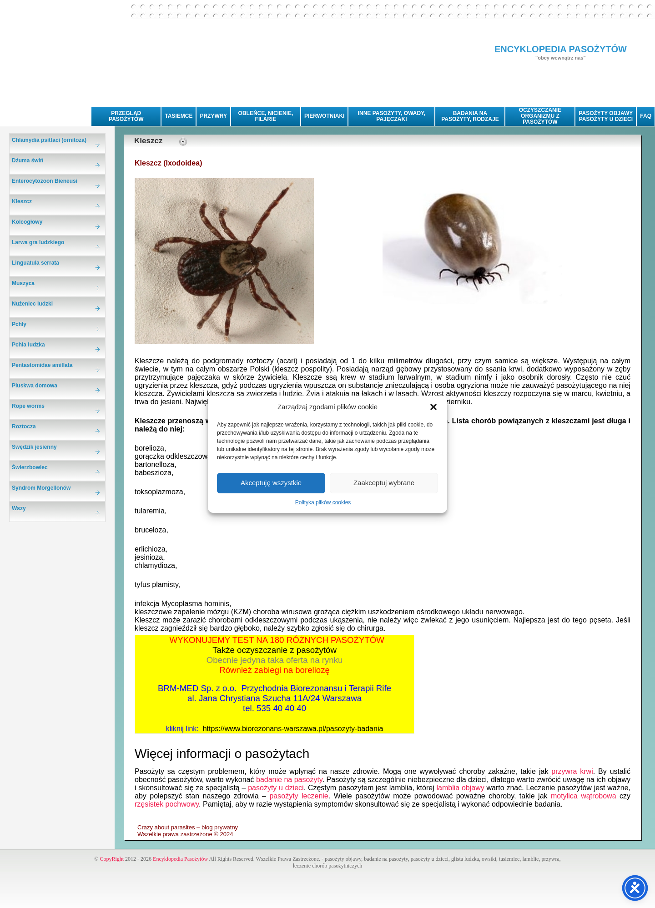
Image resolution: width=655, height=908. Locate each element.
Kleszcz (22, 201)
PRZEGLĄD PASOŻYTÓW (126, 116)
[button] (433, 406)
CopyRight (112, 859)
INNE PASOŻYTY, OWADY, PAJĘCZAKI (391, 116)
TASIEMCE (178, 116)
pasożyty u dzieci (276, 788)
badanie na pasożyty (289, 779)
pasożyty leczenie (298, 796)
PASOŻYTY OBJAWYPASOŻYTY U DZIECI (606, 116)
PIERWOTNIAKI (324, 116)
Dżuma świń (27, 160)
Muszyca (23, 283)
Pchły (19, 324)
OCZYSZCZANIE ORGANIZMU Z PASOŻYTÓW (540, 116)
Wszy (19, 508)
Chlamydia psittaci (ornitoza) (49, 140)
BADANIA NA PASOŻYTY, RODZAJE (470, 116)
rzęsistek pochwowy (167, 804)
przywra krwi (572, 771)
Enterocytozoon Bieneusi (44, 181)
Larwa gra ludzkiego (38, 242)
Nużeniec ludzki (32, 304)
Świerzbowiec (30, 467)
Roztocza (24, 426)
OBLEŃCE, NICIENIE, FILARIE (265, 116)
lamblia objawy (460, 788)
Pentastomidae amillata (42, 365)
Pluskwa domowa (34, 385)
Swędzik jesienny (34, 447)
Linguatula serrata (35, 263)
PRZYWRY (213, 116)
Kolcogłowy (27, 222)
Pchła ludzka (28, 344)
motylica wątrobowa (583, 796)
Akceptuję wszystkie (271, 483)
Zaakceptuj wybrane (383, 483)
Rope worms (28, 406)
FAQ (645, 116)
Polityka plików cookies (323, 502)
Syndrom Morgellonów (41, 488)
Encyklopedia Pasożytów (180, 859)
